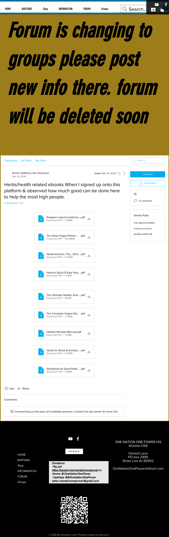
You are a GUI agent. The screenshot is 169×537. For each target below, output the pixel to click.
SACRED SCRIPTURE (143, 234)
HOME (21, 454)
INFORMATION (26, 471)
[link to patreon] (153, 9)
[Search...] (145, 9)
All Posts (26, 160)
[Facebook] (166, 4)
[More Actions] (123, 173)
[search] (147, 160)
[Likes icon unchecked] (6, 389)
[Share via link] (23, 389)
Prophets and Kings (143, 228)
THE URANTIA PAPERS (144, 223)
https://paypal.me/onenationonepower (75, 470)
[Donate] (74, 451)
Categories (10, 160)
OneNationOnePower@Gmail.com (138, 468)
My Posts (41, 160)
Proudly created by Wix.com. (93, 534)
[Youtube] (156, 4)
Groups (21, 482)
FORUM (22, 476)
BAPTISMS (23, 460)
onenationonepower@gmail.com (78, 481)
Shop (20, 465)
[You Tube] (70, 438)
